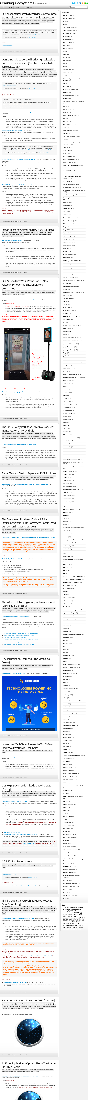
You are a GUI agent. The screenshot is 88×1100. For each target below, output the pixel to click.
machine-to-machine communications (35, 74)
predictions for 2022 (29, 843)
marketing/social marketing (70, 509)
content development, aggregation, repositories (72, 177)
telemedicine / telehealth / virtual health (14, 438)
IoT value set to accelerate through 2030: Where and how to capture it (21, 633)
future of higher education (69, 337)
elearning (65, 283)
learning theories (67, 477)
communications (67, 156)
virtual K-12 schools (68, 856)
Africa (64, 51)
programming (21, 23)
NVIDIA (65, 594)
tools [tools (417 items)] (73, 927)
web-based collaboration (14, 797)
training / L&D (66, 807)
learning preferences (68, 471)
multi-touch (66, 567)
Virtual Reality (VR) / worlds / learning (37, 530)
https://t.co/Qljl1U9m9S (34, 34)
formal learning (67, 328)
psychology (66, 676)
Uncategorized (11, 235)
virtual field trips (67, 852)
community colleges (68, 162)
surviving (65, 761)
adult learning (66, 48)
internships (66, 425)
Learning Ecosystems (17, 3)
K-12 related (66, 434)
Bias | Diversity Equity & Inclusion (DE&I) (28, 290)
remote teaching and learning (70, 701)
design (64, 227)
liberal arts (65, 492)
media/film (65, 521)
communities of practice (69, 159)
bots (38, 433)
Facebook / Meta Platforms (70, 316)
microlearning (66, 533)
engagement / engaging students (71, 292)
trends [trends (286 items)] (77, 927)
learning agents (67, 453)
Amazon (65, 57)
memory (65, 524)
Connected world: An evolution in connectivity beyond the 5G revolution (21, 639)
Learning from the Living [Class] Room (10, 74)
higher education (67, 368)
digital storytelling (67, 242)
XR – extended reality (68, 895)
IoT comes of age (8, 631)
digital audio (66, 233)
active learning (67, 39)
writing (64, 892)
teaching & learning (68, 767)
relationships (66, 694)
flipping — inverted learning (70, 325)
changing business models (46, 791)
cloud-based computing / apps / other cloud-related (13, 1004)
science (3, 479)
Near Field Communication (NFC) (72, 579)
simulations (66, 716)
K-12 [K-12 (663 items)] (82, 920)
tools (38, 292)
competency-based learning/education (73, 165)
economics (66, 268)
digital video (66, 248)
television (37, 865)
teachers (65, 764)
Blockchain (43, 475)
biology (38, 475)
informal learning (67, 398)
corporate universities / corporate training (74, 190)
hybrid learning (67, 380)
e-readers (65, 265)
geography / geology (68, 347)
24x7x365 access (20, 69)
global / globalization (28, 21)
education (65, 271)
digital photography (68, 239)
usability (53, 292)
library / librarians (67, 495)
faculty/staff (66, 319)
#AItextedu (23, 149)
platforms (16, 23)
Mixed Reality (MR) (68, 543)
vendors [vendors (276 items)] (81, 927)
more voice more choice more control (73, 559)
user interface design (68, 837)
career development (48, 433)
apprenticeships (67, 69)
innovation (29, 72)
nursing (65, 591)
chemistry (65, 139)
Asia (32, 20)
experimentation (33, 71)
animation (65, 63)
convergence (66, 181)
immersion (65, 392)
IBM (64, 386)
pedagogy (65, 631)
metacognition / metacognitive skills (72, 527)
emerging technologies (17, 71)
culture (19, 434)
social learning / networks (69, 725)
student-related (67, 758)
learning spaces (22, 74)
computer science (38, 20)
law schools (31, 908)
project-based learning (69, 673)
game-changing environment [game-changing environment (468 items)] (71, 917)
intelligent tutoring (67, 410)
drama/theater (66, 257)
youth (64, 898)
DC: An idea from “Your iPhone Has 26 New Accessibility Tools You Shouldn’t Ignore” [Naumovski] (25, 285)
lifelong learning (67, 498)
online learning (67, 597)
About (10, 7)
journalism (4, 436)
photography (66, 637)
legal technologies (68, 486)
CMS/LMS (65, 147)
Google (50, 475)
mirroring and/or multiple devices (71, 540)
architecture (66, 72)
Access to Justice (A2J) (69, 30)
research (65, 704)
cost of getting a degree (69, 195)
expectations (66, 307)
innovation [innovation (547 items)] (75, 920)
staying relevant (67, 737)
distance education (68, 254)
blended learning (67, 109)
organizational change (38, 795)
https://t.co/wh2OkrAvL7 (46, 149)
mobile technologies (68, 549)
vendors (17, 76)
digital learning (67, 236)
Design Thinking (67, 230)
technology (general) (51, 436)
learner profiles (67, 447)
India (64, 395)
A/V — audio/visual (68, 27)
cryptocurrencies (22, 666)
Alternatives (66, 54)
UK (23, 530)
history (64, 371)
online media (66, 600)
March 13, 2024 (32, 37)
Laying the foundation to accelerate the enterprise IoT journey (19, 635)
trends (27, 438)
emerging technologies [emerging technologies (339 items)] (69, 914)
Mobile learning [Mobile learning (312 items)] (76, 921)
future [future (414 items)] (79, 914)
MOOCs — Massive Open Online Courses (74, 552)
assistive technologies (69, 89)
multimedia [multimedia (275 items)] (71, 923)
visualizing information (69, 869)
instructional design (36, 72)
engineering (27, 864)
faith (64, 322)
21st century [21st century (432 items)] (67, 907)
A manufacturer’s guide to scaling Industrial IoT (15, 637)
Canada (65, 127)
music (39, 436)
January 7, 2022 (32, 877)
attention (65, 92)
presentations (66, 658)
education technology (6, 71)
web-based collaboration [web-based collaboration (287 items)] (69, 929)
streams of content (68, 752)
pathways (65, 628)
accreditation (66, 36)
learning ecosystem (68, 456)
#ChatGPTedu (16, 149)
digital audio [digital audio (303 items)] (73, 909)
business (42, 433)
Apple (64, 66)
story (64, 743)
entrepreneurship (26, 71)
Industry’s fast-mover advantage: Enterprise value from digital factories (21, 642)
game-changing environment (17, 21)
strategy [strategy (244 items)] (72, 925)
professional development (70, 667)
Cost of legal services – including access (73, 198)
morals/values (25, 910)
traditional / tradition (68, 804)
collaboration (66, 150)
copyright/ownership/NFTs (13, 666)
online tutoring (66, 604)
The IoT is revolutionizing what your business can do (16, 616)
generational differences (69, 343)
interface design (67, 419)
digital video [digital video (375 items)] (72, 911)
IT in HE (43, 72)
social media (66, 728)
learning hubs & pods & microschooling (73, 466)
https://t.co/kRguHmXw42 (9, 85)
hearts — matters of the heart (70, 362)
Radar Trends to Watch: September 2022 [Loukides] (29, 473)
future (9, 21)
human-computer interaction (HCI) (18, 72)
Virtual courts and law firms (70, 849)
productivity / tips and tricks (70, 664)
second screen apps (68, 713)
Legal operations (67, 480)
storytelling (66, 746)
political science (42, 910)
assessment (66, 86)
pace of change (32, 910)
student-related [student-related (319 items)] (78, 925)
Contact (17, 7)
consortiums (66, 173)
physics (65, 640)
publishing (65, 679)
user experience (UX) (6, 294)
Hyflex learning (67, 383)
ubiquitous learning (68, 816)
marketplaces (66, 512)
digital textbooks (67, 245)
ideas (9, 292)
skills (64, 719)
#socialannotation (35, 149)
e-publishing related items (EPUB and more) (73, 261)
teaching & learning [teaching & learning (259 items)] (67, 927)
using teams (66, 840)
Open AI (65, 607)
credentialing (66, 205)
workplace (44, 438)
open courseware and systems (71, 610)
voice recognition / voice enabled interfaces (37, 76)
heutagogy (66, 365)
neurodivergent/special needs (71, 582)
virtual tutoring (66, 863)
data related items (44, 232)
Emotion (65, 289)
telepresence (66, 790)
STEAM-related (45, 750)
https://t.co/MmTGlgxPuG (9, 874)
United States (28, 23)
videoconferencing (38, 438)
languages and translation (51, 72)
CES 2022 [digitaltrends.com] (17, 861)
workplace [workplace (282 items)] (78, 929)
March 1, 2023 (32, 88)
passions (65, 625)
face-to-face (4, 292)
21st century (13, 69)
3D (11, 665)
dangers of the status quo (69, 217)
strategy (65, 749)
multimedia (66, 570)
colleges (65, 153)
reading (65, 685)
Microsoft (34, 1006)
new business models (27, 795)
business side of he (68, 124)
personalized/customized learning (72, 634)
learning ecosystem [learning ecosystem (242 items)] (67, 921)
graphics (9, 72)
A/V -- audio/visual (28, 69)
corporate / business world (11, 434)
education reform (67, 274)
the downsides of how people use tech (23, 479)
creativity (65, 202)
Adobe (64, 45)
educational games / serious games (72, 280)
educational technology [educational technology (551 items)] (72, 913)
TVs (14, 76)
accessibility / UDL (14, 290)
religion (65, 698)
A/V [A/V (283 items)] (73, 907)
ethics (49, 906)
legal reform (42, 908)
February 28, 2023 (43, 152)
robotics (34, 292)
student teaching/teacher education (72, 755)
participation (66, 622)
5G (25, 608)
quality (64, 682)
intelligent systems (33, 610)
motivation (65, 564)
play (42, 436)
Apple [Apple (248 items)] (75, 907)
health (41, 434)
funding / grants (67, 331)
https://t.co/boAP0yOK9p (12, 104)
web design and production (70, 883)
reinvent (65, 691)
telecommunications (14, 611)
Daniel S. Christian (46, 20)
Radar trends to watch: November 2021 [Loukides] (28, 1000)
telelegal (4, 438)
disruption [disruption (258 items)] (78, 910)
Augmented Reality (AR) (24, 529)
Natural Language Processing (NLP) (27, 477)
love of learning (67, 501)
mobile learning (67, 546)
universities (48, 292)
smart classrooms (9, 76)
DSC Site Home (28, 7)
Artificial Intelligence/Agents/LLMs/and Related (20, 20)
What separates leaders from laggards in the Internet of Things (19, 644)
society (3, 530)
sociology (7, 530)
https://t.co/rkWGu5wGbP (25, 104)
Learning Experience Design (70, 459)
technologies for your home (16, 530)
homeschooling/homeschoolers (71, 374)
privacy (41, 477)
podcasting (66, 649)
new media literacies (68, 588)
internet (52, 434)
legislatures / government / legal (41, 21)
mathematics (66, 515)
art (63, 75)
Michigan (65, 530)
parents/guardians (68, 619)
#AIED (28, 149)
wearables (4, 532)
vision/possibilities (23, 76)
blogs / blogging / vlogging (70, 115)
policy (45, 436)
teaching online (67, 770)
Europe (65, 304)
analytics (12, 1069)
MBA (64, 518)
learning (65, 450)
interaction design (67, 413)
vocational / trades (68, 872)
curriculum (65, 214)
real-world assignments (69, 688)
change (3, 434)
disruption (65, 251)
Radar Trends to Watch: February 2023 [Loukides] (28, 229)
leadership (37, 908)
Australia (65, 98)
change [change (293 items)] (79, 907)
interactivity (66, 416)
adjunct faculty (67, 42)
